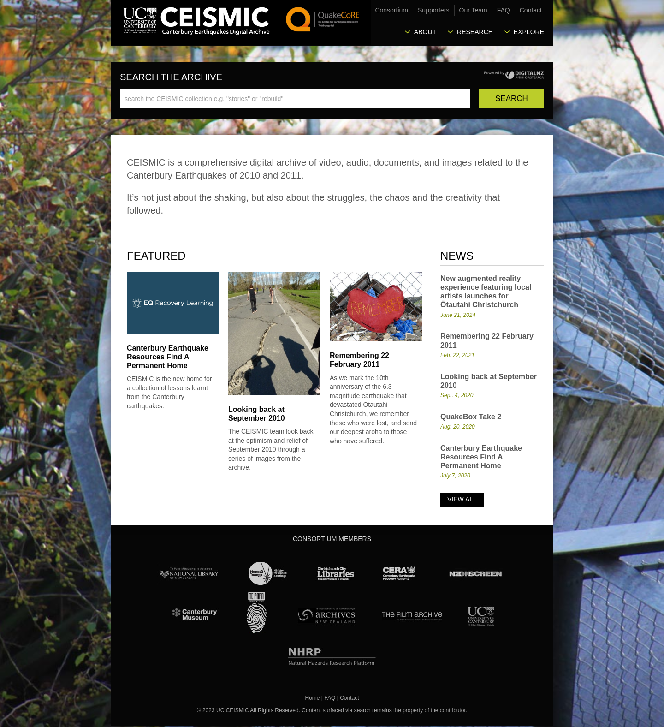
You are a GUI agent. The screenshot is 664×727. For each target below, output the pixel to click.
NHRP (332, 654)
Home (312, 698)
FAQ (503, 10)
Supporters (433, 10)
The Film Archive (411, 614)
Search (511, 98)
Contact (531, 10)
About (425, 32)
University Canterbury (481, 614)
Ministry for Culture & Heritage (268, 573)
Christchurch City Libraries (335, 573)
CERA (399, 573)
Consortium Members (332, 538)
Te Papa (256, 612)
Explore (529, 32)
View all (462, 499)
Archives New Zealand (324, 614)
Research (475, 32)
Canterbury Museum (195, 614)
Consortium (391, 10)
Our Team (473, 10)
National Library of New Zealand (189, 573)
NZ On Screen (475, 573)
